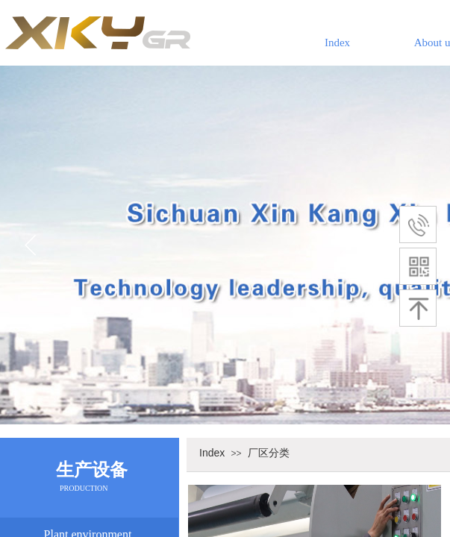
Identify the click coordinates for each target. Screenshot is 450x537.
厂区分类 (269, 453)
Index (337, 42)
